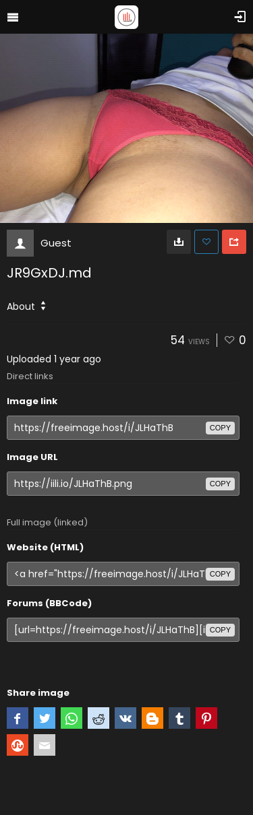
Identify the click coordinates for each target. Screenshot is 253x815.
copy (220, 428)
